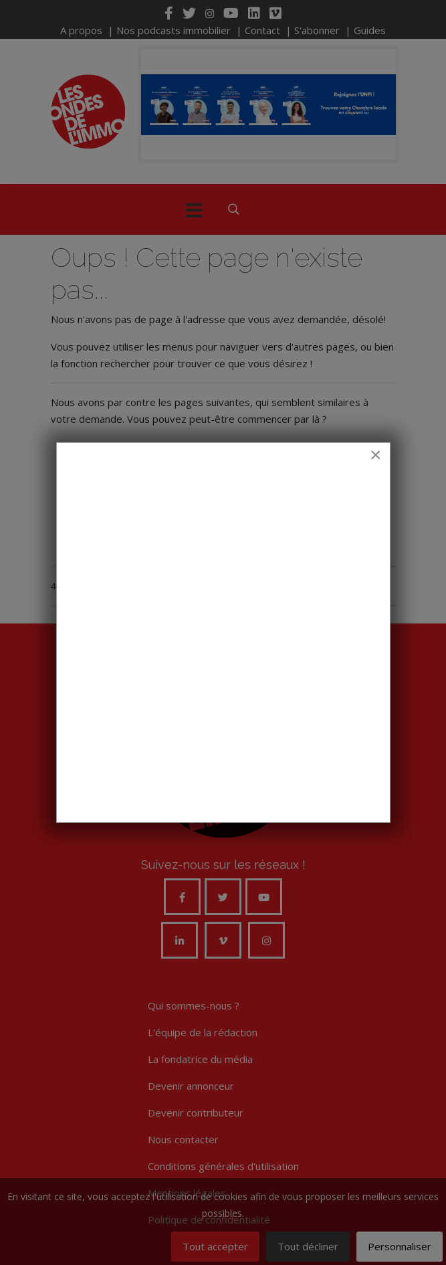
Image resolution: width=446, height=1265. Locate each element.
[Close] (376, 455)
